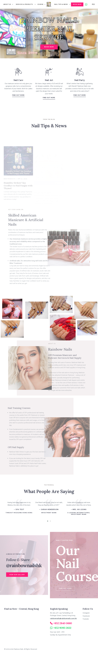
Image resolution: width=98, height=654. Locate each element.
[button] (47, 520)
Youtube (86, 618)
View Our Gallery (17, 574)
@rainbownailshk (25, 565)
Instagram (86, 612)
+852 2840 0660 (62, 623)
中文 (93, 4)
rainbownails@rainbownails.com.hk (63, 618)
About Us (7, 4)
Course (40, 4)
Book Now (77, 4)
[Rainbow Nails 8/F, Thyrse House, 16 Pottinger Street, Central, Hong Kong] (22, 626)
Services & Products (24, 4)
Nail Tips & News (61, 4)
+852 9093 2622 (62, 627)
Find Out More (18, 95)
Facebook (86, 615)
